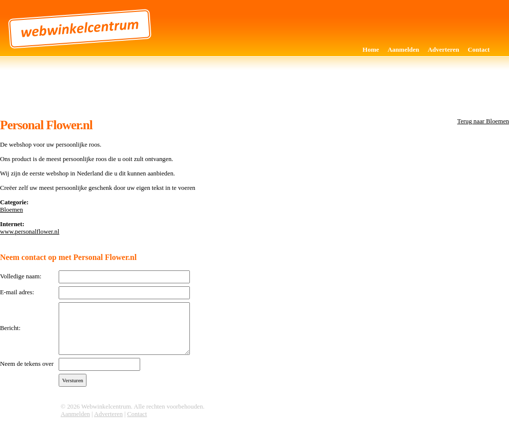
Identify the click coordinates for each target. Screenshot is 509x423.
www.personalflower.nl (29, 231)
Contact (479, 49)
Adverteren (443, 49)
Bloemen (11, 209)
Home (370, 49)
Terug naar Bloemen (483, 121)
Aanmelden (404, 49)
